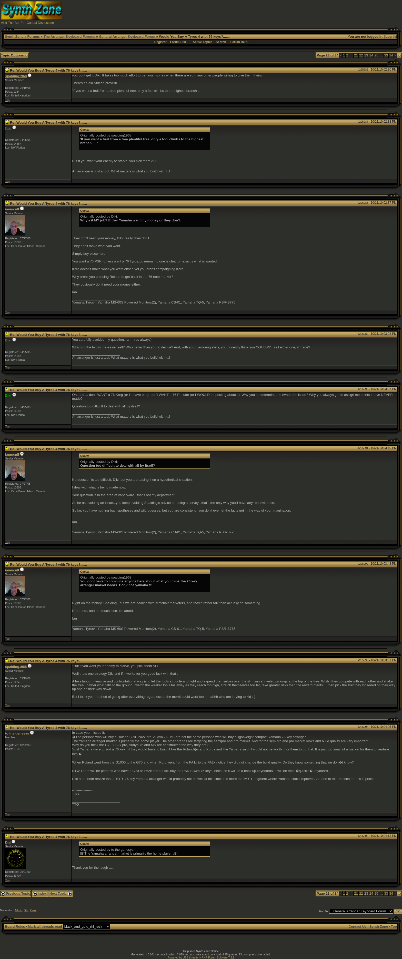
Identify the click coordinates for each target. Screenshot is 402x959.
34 (391, 55)
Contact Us (357, 926)
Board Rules (15, 926)
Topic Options (14, 55)
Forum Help (239, 42)
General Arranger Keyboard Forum (127, 36)
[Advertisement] (301, 12)
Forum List (178, 42)
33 (386, 55)
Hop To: (324, 911)
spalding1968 (16, 76)
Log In (391, 36)
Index (40, 893)
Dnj (8, 842)
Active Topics (202, 42)
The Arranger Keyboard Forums (69, 36)
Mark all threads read (45, 926)
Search (221, 42)
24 (371, 55)
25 (376, 55)
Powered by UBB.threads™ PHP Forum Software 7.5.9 (201, 957)
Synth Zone (14, 36)
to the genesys (17, 733)
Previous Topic (15, 893)
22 (361, 55)
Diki (26, 910)
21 (356, 55)
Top (7, 100)
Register (160, 42)
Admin (18, 910)
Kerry (33, 910)
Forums (33, 36)
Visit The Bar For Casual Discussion (27, 23)
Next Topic (60, 893)
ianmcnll (12, 209)
